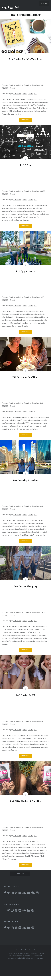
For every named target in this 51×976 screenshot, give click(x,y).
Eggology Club (10, 7)
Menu (45, 3)
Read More (25, 120)
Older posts (19, 874)
